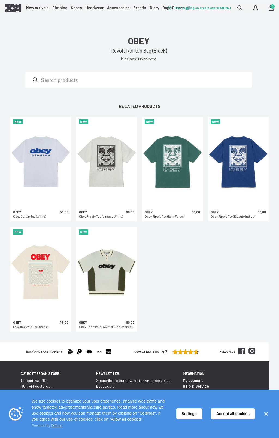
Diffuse (56, 426)
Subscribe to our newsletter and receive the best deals (134, 383)
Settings (189, 414)
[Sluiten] (265, 413)
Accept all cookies (233, 414)
